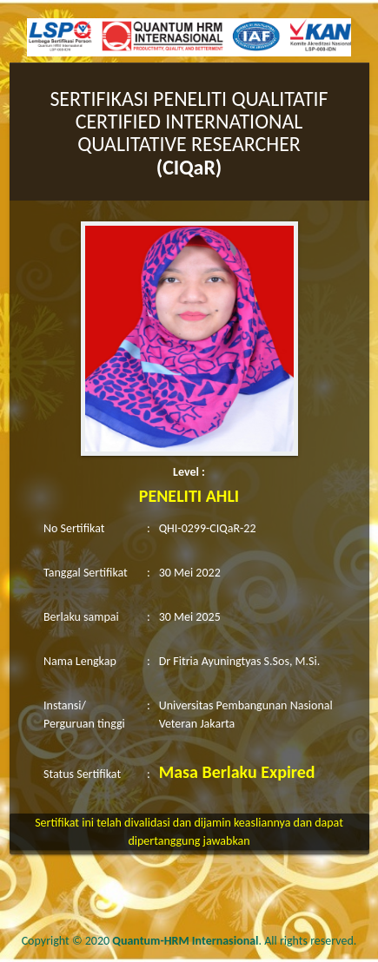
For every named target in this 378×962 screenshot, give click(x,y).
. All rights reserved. (234, 940)
